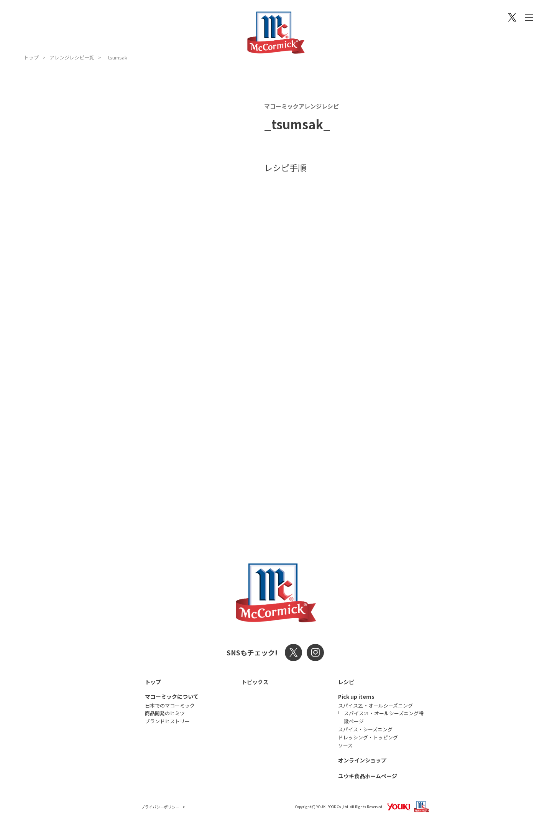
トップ (31, 57)
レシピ (346, 682)
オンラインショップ (362, 760)
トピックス (255, 682)
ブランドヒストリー (167, 721)
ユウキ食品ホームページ (367, 776)
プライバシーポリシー (160, 807)
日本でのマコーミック (170, 705)
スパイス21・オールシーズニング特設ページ (384, 717)
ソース (345, 745)
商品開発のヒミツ (165, 713)
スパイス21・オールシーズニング (375, 705)
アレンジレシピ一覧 (71, 57)
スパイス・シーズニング (365, 729)
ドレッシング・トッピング (368, 737)
